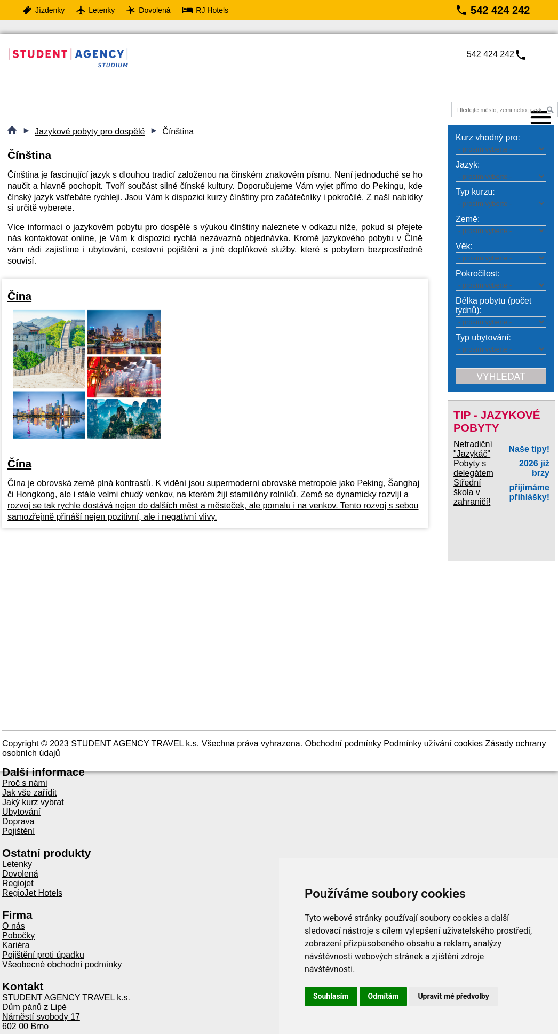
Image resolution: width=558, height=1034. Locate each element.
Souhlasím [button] (331, 996)
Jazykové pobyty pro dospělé (90, 131)
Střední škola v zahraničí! (471, 492)
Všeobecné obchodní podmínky (62, 964)
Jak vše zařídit (29, 792)
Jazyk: (468, 164)
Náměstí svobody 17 (41, 1016)
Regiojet (18, 883)
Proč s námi (24, 783)
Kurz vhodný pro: (488, 137)
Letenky (17, 864)
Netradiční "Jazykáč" (472, 449)
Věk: (464, 246)
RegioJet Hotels (32, 892)
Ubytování (21, 811)
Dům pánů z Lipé (34, 1007)
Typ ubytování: (483, 337)
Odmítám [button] (383, 996)
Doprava (18, 821)
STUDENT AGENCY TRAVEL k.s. (66, 997)
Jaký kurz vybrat (33, 802)
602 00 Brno (25, 1026)
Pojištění (18, 831)
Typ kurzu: (475, 191)
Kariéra (16, 945)
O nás (13, 925)
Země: (468, 219)
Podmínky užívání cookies (433, 743)
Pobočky (18, 935)
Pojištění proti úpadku (43, 954)
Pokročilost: (478, 273)
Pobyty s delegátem (473, 468)
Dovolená (20, 873)
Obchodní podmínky (343, 743)
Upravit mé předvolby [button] (453, 996)
